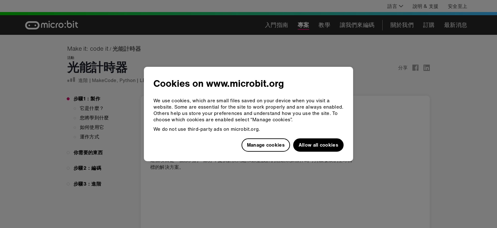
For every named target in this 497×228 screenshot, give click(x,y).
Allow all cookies (318, 144)
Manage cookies (266, 144)
